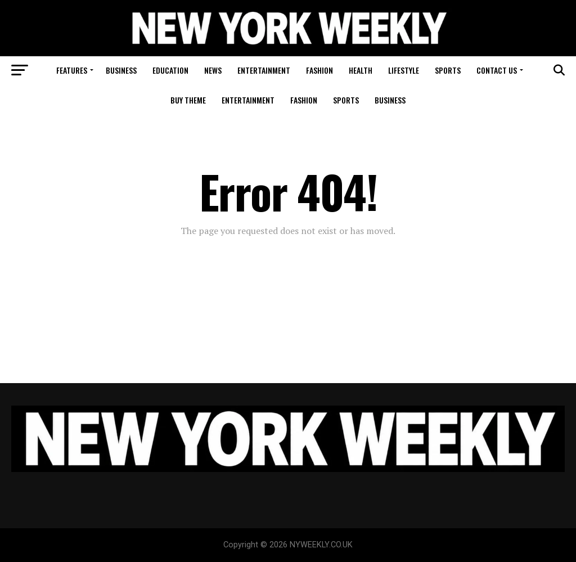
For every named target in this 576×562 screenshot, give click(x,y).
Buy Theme (188, 100)
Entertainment (263, 70)
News (213, 70)
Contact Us (496, 70)
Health (360, 70)
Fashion (319, 70)
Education (170, 70)
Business (121, 70)
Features (71, 70)
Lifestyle (403, 70)
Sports (448, 70)
